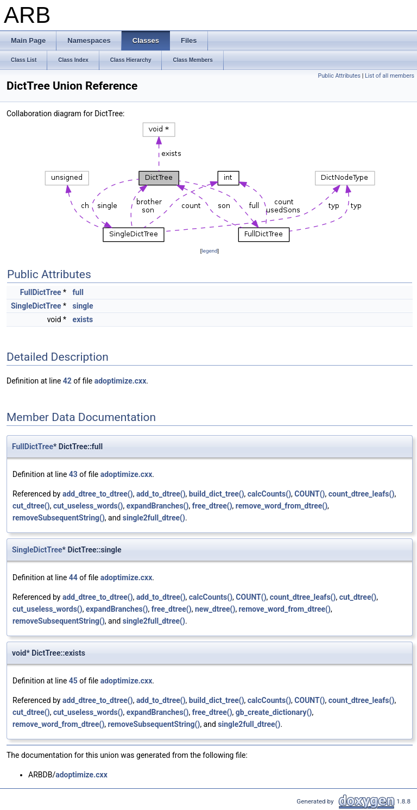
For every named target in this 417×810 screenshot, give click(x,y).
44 (73, 577)
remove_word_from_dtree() (281, 505)
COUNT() (309, 493)
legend (209, 251)
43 (73, 474)
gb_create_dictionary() (274, 712)
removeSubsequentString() (58, 517)
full (78, 292)
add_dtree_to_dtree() (97, 493)
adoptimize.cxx (120, 380)
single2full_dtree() (154, 517)
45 (73, 680)
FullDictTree (40, 292)
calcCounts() (269, 493)
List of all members (389, 75)
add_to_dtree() (161, 493)
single (83, 306)
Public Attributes (339, 75)
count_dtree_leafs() (361, 493)
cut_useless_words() (88, 505)
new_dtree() (215, 609)
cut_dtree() (31, 505)
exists (83, 319)
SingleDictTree (36, 306)
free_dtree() (212, 505)
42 (67, 380)
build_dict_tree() (216, 493)
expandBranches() (158, 505)
